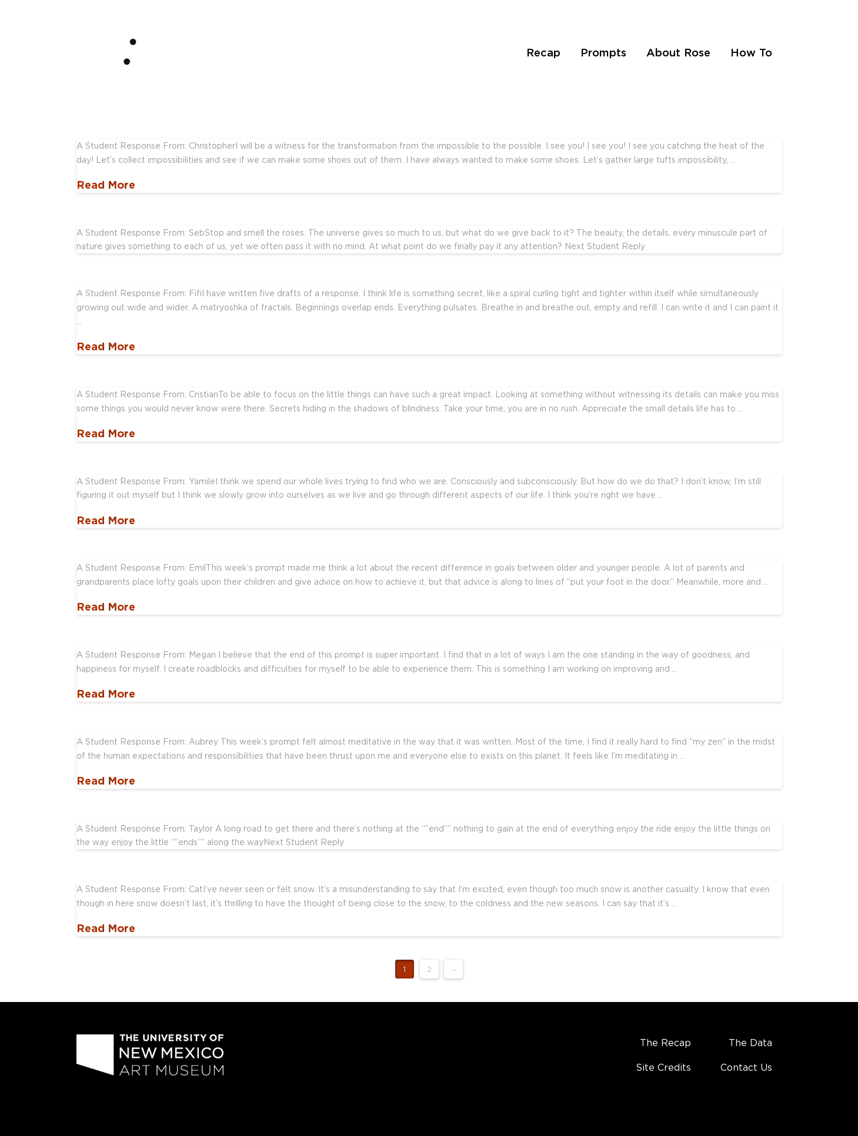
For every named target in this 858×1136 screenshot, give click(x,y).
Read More (105, 184)
